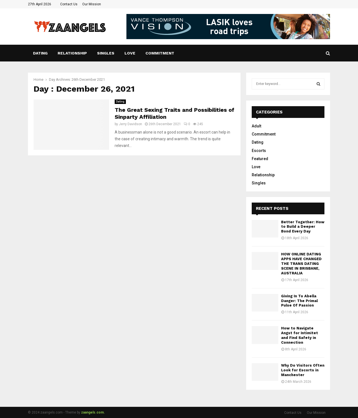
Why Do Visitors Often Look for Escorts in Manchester (302, 370)
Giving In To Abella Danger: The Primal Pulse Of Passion (299, 301)
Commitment (159, 53)
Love (129, 53)
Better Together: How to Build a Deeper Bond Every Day (302, 227)
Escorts (259, 150)
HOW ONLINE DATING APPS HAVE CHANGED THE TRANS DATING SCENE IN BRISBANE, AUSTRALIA (301, 263)
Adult (256, 126)
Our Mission (91, 4)
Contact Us (68, 4)
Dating (40, 53)
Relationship (72, 53)
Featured (260, 158)
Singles (105, 53)
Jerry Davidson (130, 124)
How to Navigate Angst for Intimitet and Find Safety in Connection (299, 335)
